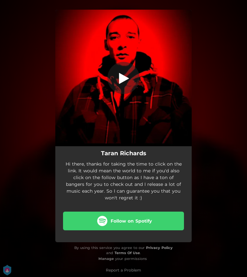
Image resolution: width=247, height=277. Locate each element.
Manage (106, 258)
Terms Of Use (127, 253)
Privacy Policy (159, 247)
